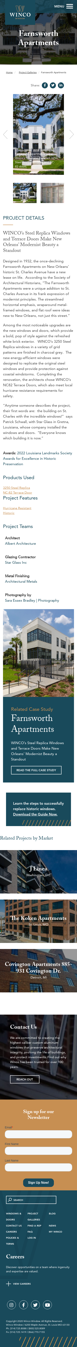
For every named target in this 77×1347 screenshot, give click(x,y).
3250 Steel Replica (16, 488)
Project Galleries (28, 72)
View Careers (22, 1283)
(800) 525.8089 (37, 1328)
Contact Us (14, 1225)
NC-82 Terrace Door (17, 492)
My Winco (55, 1231)
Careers (11, 1231)
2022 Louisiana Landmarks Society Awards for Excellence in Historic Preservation (37, 458)
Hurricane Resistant (17, 508)
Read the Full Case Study (36, 770)
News (52, 1225)
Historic (8, 513)
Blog (52, 1213)
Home (9, 72)
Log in (32, 1237)
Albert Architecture (20, 543)
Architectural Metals (21, 581)
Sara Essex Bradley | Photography (32, 600)
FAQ (30, 1231)
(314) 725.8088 (18, 1328)
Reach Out (24, 1079)
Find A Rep (34, 1225)
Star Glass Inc (16, 562)
